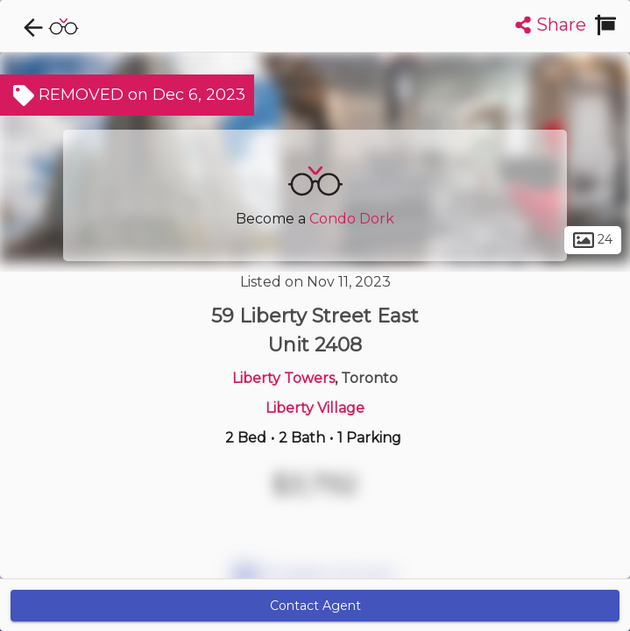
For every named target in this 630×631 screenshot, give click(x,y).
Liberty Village (315, 408)
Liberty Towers (283, 378)
